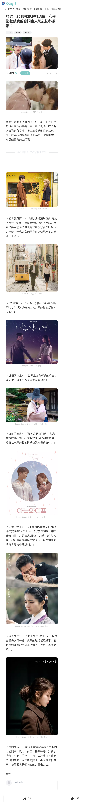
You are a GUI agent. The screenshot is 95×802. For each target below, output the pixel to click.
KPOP (11, 9)
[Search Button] (64, 9)
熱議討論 (38, 9)
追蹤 (25, 73)
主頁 (4, 9)
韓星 (18, 9)
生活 (47, 9)
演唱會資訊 (56, 9)
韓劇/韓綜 (27, 9)
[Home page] (9, 4)
